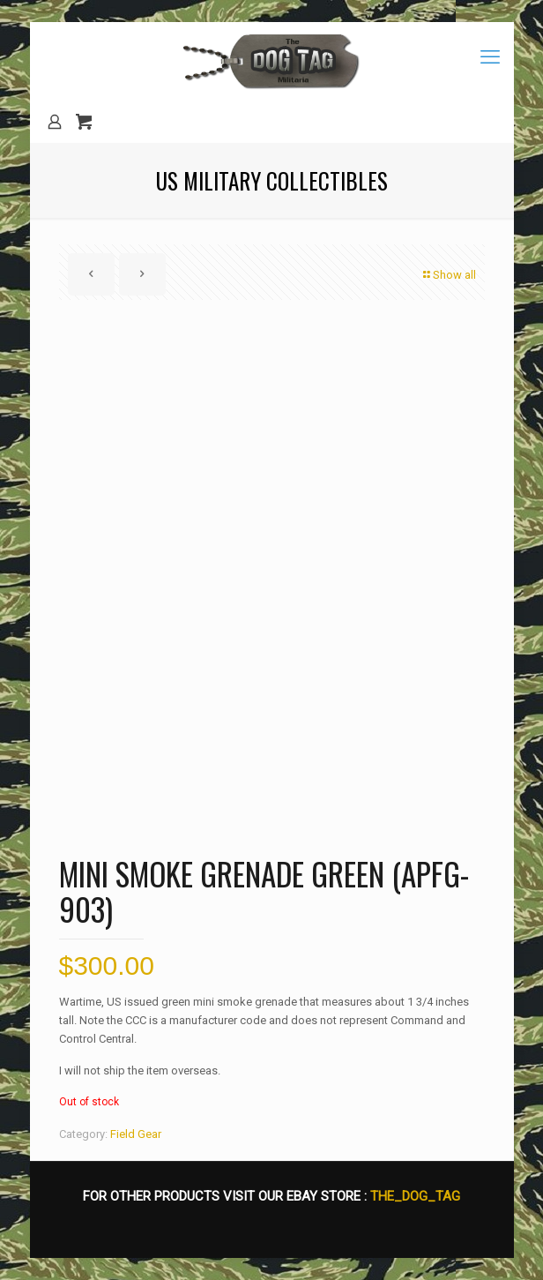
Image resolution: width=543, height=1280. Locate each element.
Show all (448, 274)
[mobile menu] (490, 57)
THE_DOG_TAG (415, 1196)
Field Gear (135, 1134)
